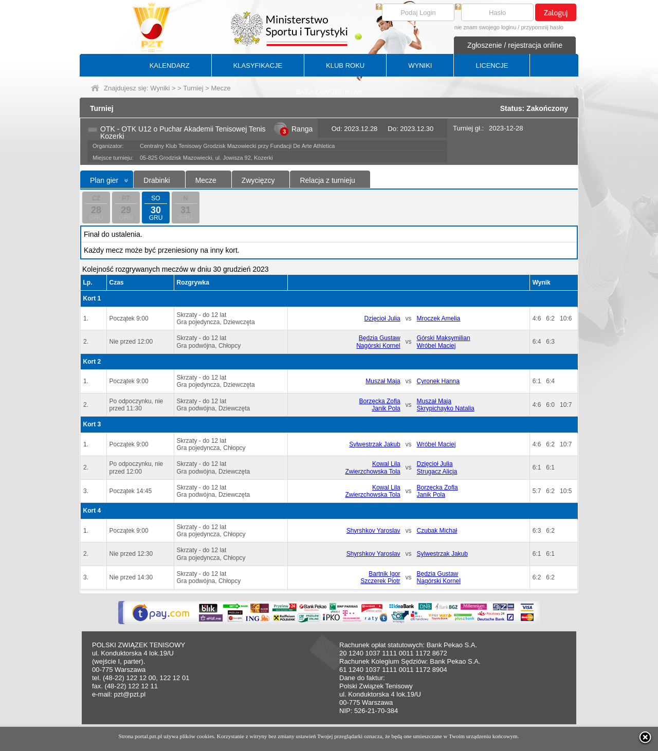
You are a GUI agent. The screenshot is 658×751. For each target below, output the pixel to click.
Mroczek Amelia (439, 318)
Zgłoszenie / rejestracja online (514, 45)
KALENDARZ (170, 65)
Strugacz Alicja (437, 471)
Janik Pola (386, 408)
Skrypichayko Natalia (445, 408)
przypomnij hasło (542, 27)
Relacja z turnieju (327, 180)
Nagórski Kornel (378, 345)
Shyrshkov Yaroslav (373, 530)
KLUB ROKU (345, 65)
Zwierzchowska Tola (372, 471)
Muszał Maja (382, 381)
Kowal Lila (386, 463)
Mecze (205, 180)
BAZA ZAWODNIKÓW (329, 92)
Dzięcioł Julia (382, 318)
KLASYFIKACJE (257, 65)
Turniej (193, 88)
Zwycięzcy (258, 180)
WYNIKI (420, 65)
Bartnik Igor (384, 573)
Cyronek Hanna (438, 381)
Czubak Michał (437, 530)
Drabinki (156, 180)
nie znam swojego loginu (485, 27)
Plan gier (104, 180)
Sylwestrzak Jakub (374, 444)
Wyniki (160, 88)
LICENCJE (492, 65)
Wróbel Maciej (436, 345)
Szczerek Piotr (380, 581)
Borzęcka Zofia (379, 401)
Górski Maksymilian (443, 338)
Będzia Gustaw (379, 338)
